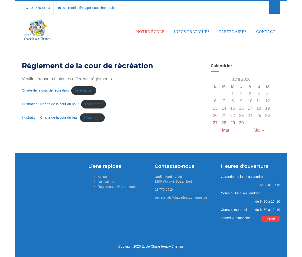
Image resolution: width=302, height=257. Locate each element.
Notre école (152, 31)
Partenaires (234, 31)
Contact (265, 32)
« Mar (223, 130)
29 (232, 122)
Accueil (103, 177)
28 (224, 122)
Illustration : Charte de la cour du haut (50, 104)
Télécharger (84, 90)
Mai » (259, 130)
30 (241, 122)
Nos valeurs (106, 182)
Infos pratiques (193, 31)
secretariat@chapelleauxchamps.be (87, 8)
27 (215, 122)
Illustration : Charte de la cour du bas (49, 118)
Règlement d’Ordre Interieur (118, 187)
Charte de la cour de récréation (45, 90)
